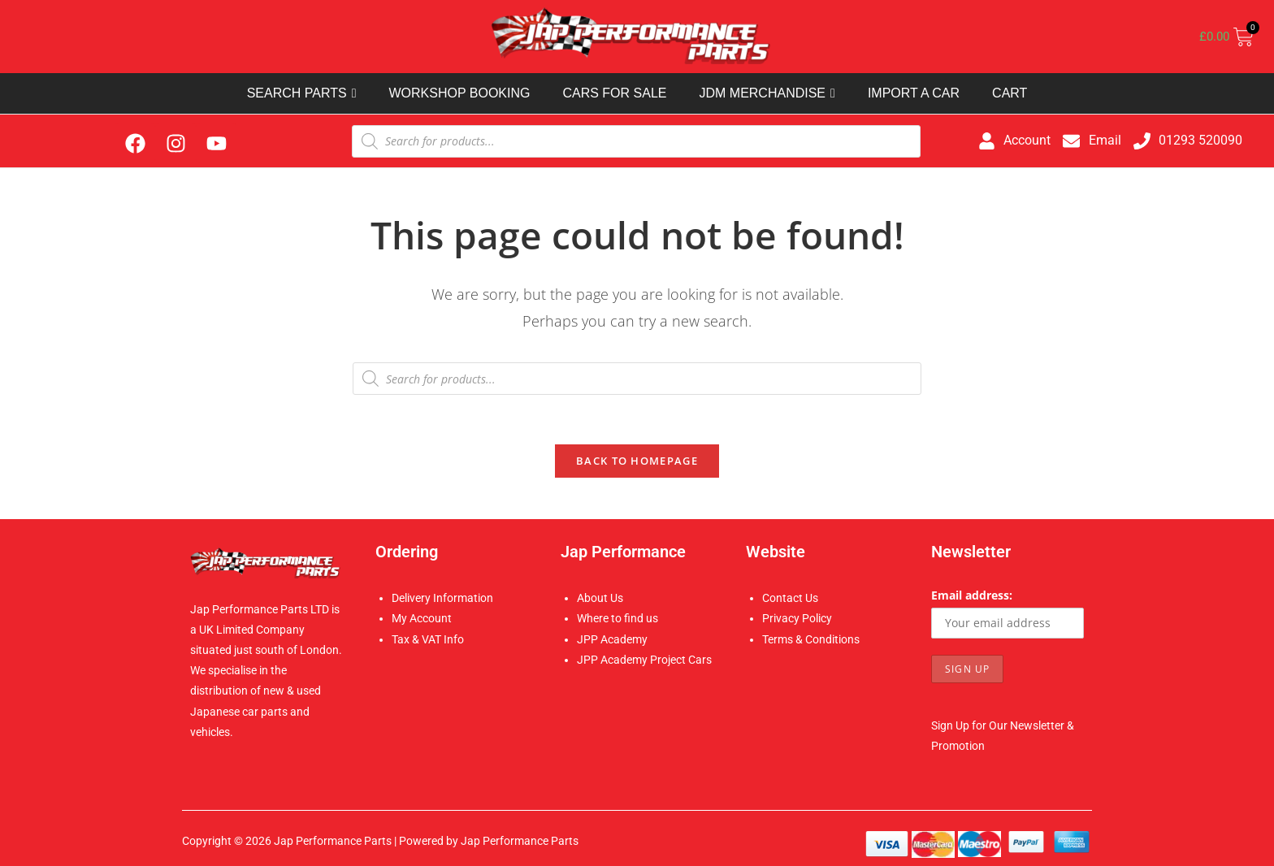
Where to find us (617, 618)
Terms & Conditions (811, 639)
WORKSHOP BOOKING (459, 93)
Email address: (971, 595)
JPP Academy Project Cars (644, 659)
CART (1009, 93)
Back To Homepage (637, 460)
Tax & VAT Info (428, 639)
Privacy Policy (797, 618)
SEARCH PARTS (302, 93)
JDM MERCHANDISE (766, 93)
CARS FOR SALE (614, 93)
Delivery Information (442, 597)
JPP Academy (612, 639)
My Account (422, 618)
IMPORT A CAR (914, 93)
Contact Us (790, 597)
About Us (600, 597)
